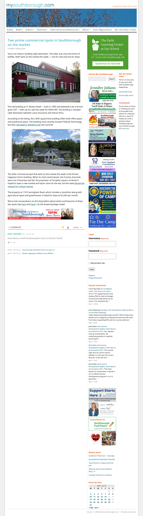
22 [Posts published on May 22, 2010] (109, 499)
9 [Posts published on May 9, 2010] (112, 494)
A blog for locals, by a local (124, 6)
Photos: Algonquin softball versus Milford (37, 253)
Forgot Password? (95, 278)
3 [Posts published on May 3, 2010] (90, 494)
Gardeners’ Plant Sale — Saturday (101, 456)
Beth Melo (92, 345)
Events (29, 29)
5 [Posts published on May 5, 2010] (98, 494)
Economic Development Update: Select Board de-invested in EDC (102, 329)
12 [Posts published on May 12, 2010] (98, 497)
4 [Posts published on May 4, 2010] (94, 494)
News (19, 29)
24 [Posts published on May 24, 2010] (91, 502)
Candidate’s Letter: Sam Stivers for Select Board (100, 291)
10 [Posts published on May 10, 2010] (91, 497)
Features (41, 29)
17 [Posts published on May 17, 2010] (91, 499)
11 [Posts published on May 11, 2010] (94, 497)
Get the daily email (126, 95)
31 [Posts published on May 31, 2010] (91, 505)
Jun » (97, 507)
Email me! (125, 128)
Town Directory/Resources (64, 29)
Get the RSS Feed (125, 92)
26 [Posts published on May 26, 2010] (98, 502)
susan (12, 48)
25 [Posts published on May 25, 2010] (94, 502)
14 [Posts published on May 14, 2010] (105, 497)
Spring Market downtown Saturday (102, 459)
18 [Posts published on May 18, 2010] (94, 499)
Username (99, 238)
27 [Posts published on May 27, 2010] (102, 502)
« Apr (91, 507)
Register (92, 275)
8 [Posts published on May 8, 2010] (109, 494)
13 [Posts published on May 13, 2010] (102, 497)
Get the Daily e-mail (125, 29)
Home (10, 29)
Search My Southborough (101, 74)
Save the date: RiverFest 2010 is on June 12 (38, 250)
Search (112, 79)
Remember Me (98, 263)
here (24, 204)
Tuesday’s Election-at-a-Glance (100, 475)
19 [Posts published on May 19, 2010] (98, 499)
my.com (30, 5)
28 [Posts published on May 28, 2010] (105, 502)
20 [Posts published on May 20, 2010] (102, 499)
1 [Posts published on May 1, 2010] (109, 491)
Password (98, 250)
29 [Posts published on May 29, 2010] (109, 502)
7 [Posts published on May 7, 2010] (105, 494)
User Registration (102, 29)
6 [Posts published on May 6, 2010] (101, 494)
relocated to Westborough (28, 124)
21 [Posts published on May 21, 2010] (105, 499)
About (85, 29)
